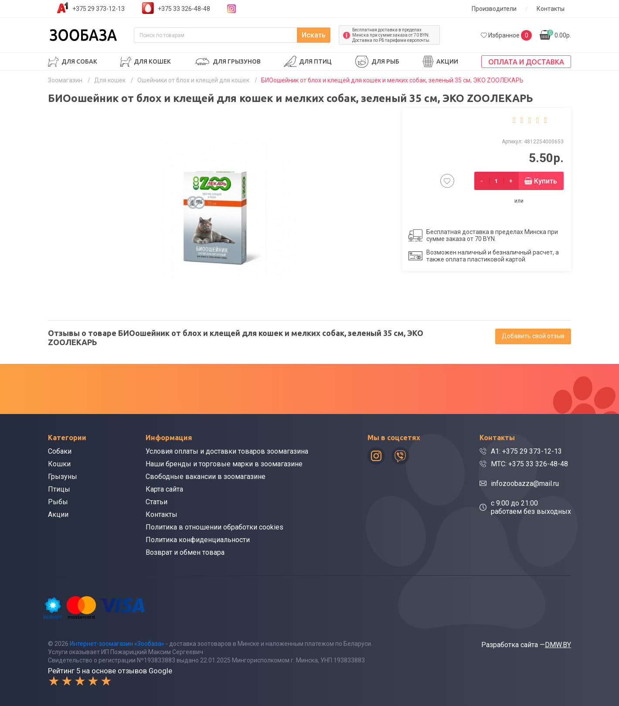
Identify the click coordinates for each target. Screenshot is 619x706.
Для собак (79, 61)
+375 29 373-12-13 (98, 8)
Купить (545, 181)
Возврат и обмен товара (185, 552)
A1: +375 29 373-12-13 (526, 451)
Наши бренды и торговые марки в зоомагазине (224, 464)
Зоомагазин (65, 80)
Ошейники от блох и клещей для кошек (193, 80)
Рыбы (58, 502)
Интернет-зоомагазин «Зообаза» (117, 643)
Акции (447, 61)
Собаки (59, 451)
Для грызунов (237, 61)
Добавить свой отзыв (533, 336)
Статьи (156, 502)
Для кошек (152, 61)
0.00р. (559, 34)
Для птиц (315, 61)
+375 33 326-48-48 (184, 8)
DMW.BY (558, 645)
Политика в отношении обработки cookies (214, 527)
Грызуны (62, 476)
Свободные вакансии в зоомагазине (205, 476)
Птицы (59, 489)
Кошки (59, 464)
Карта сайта (164, 489)
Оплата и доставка (526, 62)
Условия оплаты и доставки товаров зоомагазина (227, 451)
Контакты (551, 8)
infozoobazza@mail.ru (525, 483)
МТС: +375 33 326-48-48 (529, 464)
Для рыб (385, 61)
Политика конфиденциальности (198, 540)
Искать (314, 35)
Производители (494, 8)
